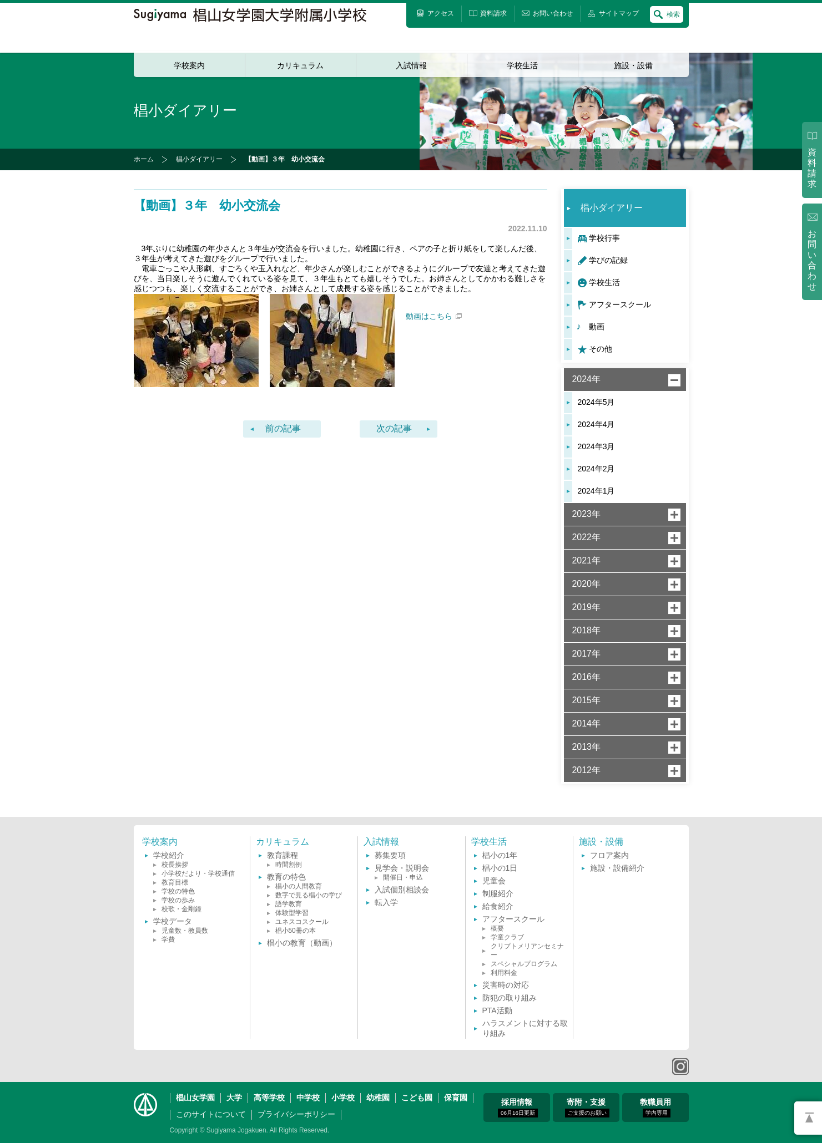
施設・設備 (633, 65)
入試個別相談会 (402, 889)
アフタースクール (620, 304)
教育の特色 (286, 876)
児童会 (494, 880)
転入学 (386, 902)
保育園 (455, 1097)
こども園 (416, 1097)
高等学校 (269, 1097)
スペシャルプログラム (524, 964)
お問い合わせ (812, 260)
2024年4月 (596, 424)
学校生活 (522, 65)
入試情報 (411, 65)
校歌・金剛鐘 (181, 909)
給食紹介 (497, 906)
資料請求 (812, 168)
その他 (600, 348)
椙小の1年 (500, 855)
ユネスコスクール (302, 922)
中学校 (308, 1097)
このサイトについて (211, 1114)
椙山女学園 (195, 1097)
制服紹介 (497, 893)
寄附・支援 (587, 1107)
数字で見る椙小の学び (308, 895)
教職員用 (655, 1107)
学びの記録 (608, 260)
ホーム (144, 159)
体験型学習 (292, 913)
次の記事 (394, 428)
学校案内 (189, 65)
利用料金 (504, 973)
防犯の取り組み (509, 997)
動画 (596, 326)
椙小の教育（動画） (302, 942)
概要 (497, 928)
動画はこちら (434, 316)
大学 (234, 1097)
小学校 (343, 1097)
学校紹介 (168, 855)
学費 (168, 939)
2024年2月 (596, 468)
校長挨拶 (175, 864)
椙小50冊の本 (295, 930)
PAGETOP (808, 1118)
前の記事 (283, 428)
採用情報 (518, 1107)
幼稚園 (378, 1097)
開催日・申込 (403, 877)
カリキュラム (300, 65)
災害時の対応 (505, 985)
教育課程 (282, 855)
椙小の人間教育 (298, 886)
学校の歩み (178, 900)
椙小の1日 (500, 867)
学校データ (172, 921)
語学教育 (288, 904)
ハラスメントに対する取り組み (525, 1028)
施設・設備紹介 (617, 867)
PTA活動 (497, 1010)
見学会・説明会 (402, 867)
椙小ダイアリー (199, 159)
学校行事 (604, 237)
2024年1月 (596, 490)
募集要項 (390, 855)
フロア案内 (609, 855)
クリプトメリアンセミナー (527, 950)
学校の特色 (178, 891)
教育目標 (175, 882)
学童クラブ (507, 937)
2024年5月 (596, 402)
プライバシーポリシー (296, 1114)
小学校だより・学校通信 (198, 873)
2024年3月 (596, 446)
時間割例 (288, 864)
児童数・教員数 (185, 930)
